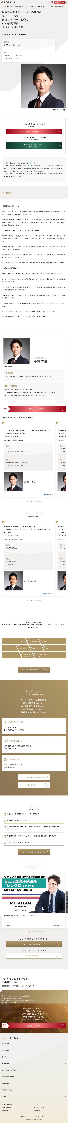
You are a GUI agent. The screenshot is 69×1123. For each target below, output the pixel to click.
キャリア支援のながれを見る (32, 670)
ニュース (37, 1104)
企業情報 (5, 1111)
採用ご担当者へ (7, 1104)
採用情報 (37, 1111)
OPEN (9, 193)
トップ (4, 7)
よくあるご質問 (39, 1108)
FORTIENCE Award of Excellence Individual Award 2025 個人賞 (30, 377)
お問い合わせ (6, 1108)
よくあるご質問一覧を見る (32, 852)
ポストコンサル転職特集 (32, 944)
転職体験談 (10, 7)
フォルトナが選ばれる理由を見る (32, 777)
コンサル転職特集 (32, 956)
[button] (26, 501)
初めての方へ (32, 785)
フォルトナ (31, 163)
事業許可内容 (24, 1116)
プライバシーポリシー (41, 1116)
